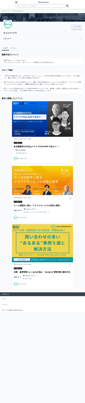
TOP (3, 11)
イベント (5, 304)
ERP (19, 153)
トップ (4, 299)
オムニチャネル (33, 212)
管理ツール (46, 212)
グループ (9, 11)
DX (26, 153)
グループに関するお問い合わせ (12, 310)
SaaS (22, 153)
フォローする (76, 26)
